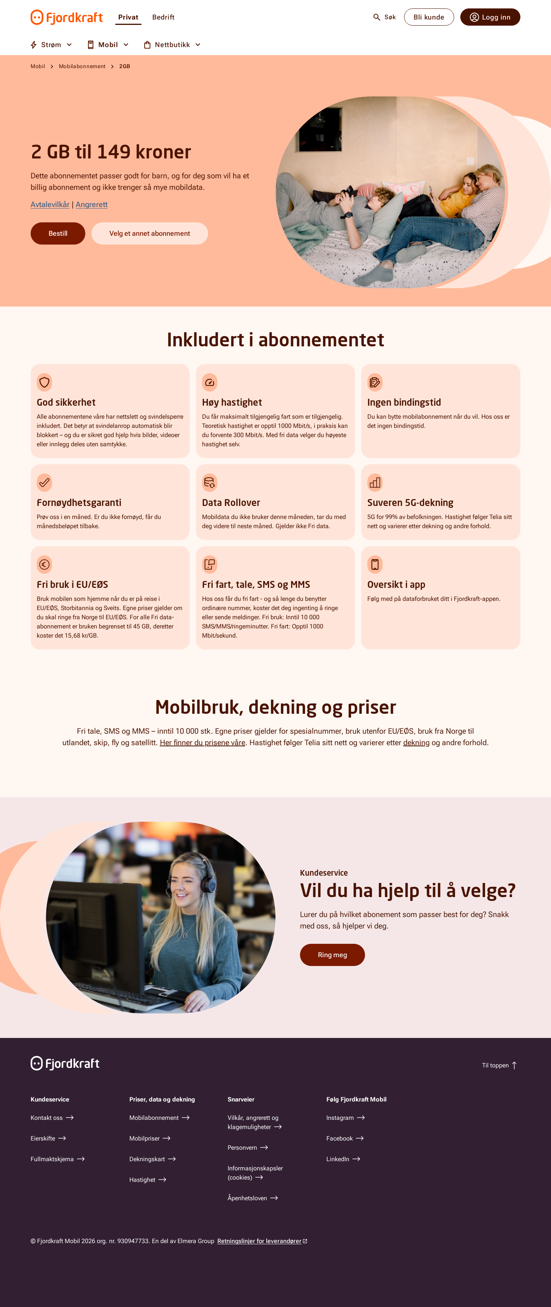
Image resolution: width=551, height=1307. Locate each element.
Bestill (58, 233)
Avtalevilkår (50, 204)
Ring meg (332, 954)
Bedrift (163, 17)
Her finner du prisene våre (202, 742)
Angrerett (92, 204)
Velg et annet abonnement (149, 233)
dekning (416, 742)
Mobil (38, 66)
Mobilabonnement (82, 66)
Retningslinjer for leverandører (259, 1241)
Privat (128, 17)
